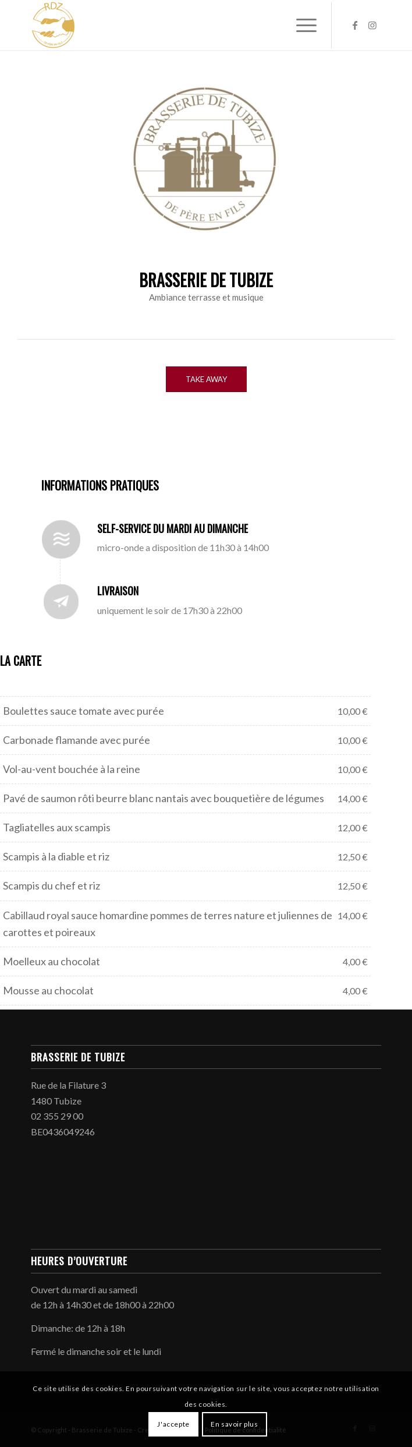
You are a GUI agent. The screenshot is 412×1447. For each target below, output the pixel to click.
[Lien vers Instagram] (372, 25)
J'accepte (173, 1424)
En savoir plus (234, 1424)
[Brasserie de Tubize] (171, 25)
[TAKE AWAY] (206, 379)
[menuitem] (301, 25)
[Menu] (301, 25)
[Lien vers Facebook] (355, 25)
